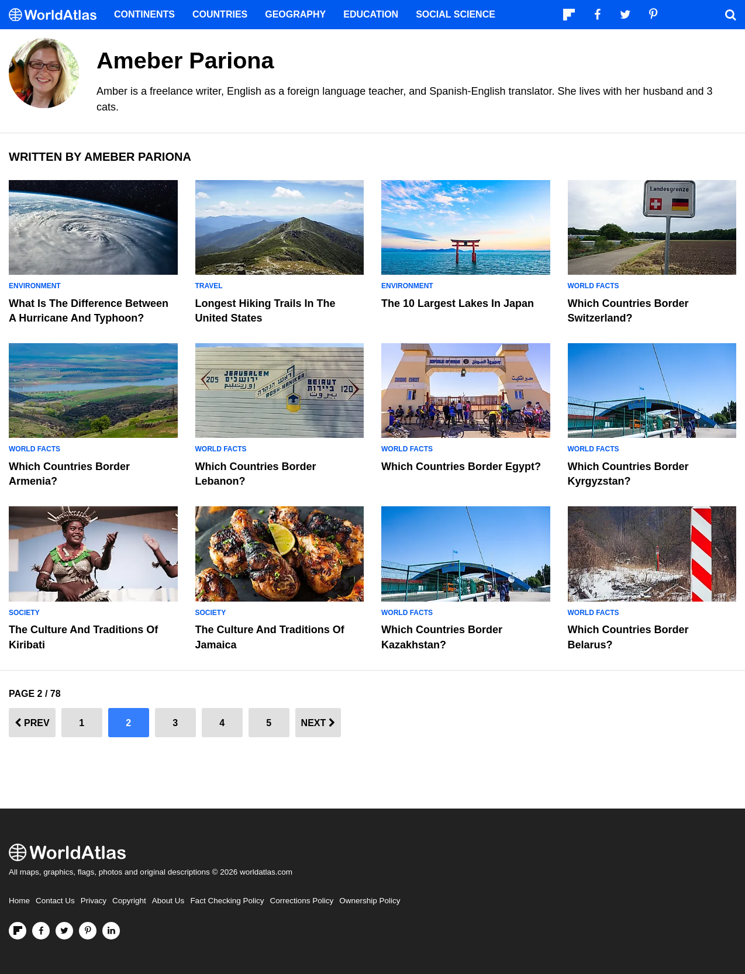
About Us (168, 900)
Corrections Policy (301, 900)
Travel (209, 286)
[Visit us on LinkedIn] (111, 931)
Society (24, 613)
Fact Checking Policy (227, 900)
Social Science (455, 14)
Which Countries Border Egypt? (461, 466)
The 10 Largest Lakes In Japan (457, 303)
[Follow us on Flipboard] (17, 931)
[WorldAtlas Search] (730, 14)
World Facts (593, 286)
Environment (35, 286)
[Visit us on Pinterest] (87, 931)
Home (19, 900)
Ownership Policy (369, 900)
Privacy (93, 900)
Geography (295, 14)
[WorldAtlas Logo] (57, 15)
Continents (144, 14)
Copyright (129, 900)
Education (370, 14)
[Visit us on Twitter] (64, 931)
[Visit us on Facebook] (41, 931)
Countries (219, 14)
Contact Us (55, 900)
